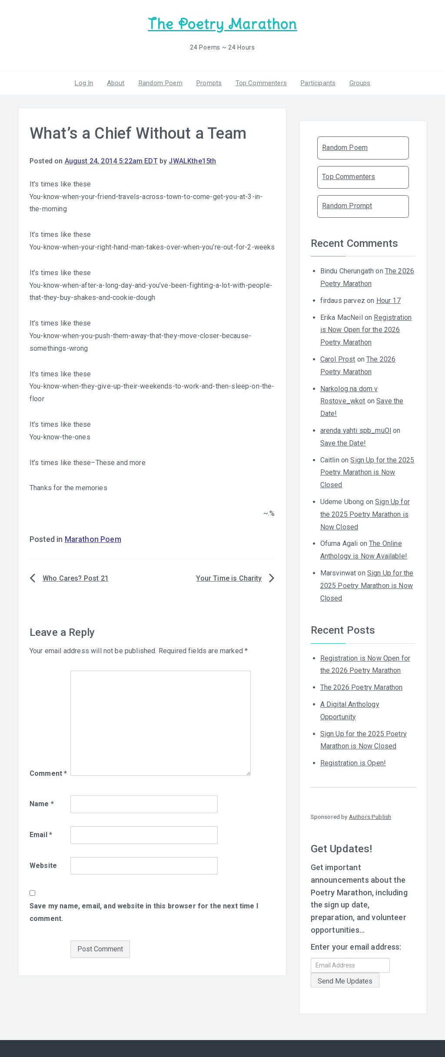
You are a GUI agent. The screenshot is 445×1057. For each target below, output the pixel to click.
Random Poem (161, 82)
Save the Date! (343, 442)
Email (41, 834)
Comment (48, 773)
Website (43, 865)
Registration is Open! (353, 762)
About (117, 82)
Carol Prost (337, 359)
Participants (316, 82)
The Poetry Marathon (222, 24)
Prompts (208, 82)
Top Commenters (260, 82)
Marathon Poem (93, 539)
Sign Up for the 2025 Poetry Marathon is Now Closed (367, 472)
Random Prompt (347, 205)
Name (42, 803)
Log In (86, 82)
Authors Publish (370, 816)
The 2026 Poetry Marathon (361, 687)
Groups (357, 82)
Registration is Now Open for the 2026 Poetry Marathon (366, 329)
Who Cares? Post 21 (76, 578)
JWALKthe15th (192, 160)
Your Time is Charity (229, 578)
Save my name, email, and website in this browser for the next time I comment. (144, 911)
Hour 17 (388, 300)
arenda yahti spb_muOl (355, 430)
